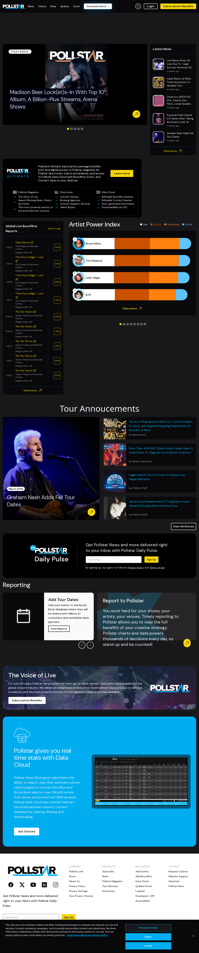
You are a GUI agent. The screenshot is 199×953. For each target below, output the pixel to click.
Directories (108, 891)
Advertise (174, 881)
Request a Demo (178, 871)
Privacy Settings (78, 891)
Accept (148, 945)
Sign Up (151, 559)
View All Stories (183, 526)
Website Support (178, 876)
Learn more (122, 173)
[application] (133, 269)
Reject (148, 936)
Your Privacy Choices (81, 896)
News (105, 876)
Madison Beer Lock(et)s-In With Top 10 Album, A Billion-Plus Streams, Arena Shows (57, 99)
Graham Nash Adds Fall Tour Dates (41, 501)
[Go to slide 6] (138, 324)
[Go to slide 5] (82, 129)
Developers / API (145, 896)
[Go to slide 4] (78, 129)
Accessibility (143, 900)
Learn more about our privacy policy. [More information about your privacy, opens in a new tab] (87, 935)
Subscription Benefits (178, 6)
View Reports (59, 628)
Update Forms (144, 886)
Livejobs (140, 891)
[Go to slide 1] (68, 129)
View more (173, 151)
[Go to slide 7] (141, 324)
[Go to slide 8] (145, 324)
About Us (74, 881)
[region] (99, 936)
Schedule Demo (98, 6)
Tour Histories (110, 886)
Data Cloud (142, 881)
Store (72, 876)
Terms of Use (157, 567)
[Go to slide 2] (71, 129)
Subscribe (108, 871)
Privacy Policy (136, 567)
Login (150, 6)
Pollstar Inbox (176, 886)
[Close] (193, 936)
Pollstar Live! (76, 871)
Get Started (26, 831)
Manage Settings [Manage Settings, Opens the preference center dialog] (148, 927)
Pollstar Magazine (112, 881)
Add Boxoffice (144, 876)
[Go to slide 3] (75, 129)
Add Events (142, 871)
